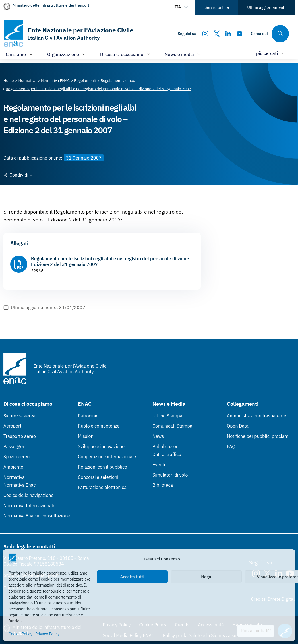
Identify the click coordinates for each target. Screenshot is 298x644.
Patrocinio (88, 416)
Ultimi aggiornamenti (266, 7)
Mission (86, 436)
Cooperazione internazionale (107, 456)
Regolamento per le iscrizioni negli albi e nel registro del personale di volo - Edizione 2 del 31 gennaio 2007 (110, 261)
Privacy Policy (47, 634)
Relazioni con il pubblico (102, 467)
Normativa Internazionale (29, 505)
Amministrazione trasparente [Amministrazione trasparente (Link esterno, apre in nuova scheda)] (256, 416)
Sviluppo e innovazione (101, 446)
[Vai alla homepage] (68, 34)
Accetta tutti (132, 576)
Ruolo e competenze (98, 426)
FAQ (231, 446)
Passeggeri (14, 446)
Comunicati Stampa (172, 426)
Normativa (14, 477)
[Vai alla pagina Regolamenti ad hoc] (118, 80)
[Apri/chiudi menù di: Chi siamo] (19, 54)
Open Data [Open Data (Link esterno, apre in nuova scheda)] (238, 426)
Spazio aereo (16, 456)
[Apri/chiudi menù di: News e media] (183, 54)
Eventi (158, 464)
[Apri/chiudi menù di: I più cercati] (269, 53)
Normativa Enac (19, 485)
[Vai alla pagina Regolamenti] (85, 80)
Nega (206, 576)
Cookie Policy (20, 634)
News (158, 436)
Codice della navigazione (28, 495)
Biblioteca (162, 485)
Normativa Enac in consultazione (36, 516)
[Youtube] (239, 33)
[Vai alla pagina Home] (8, 80)
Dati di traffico (166, 454)
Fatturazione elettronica (102, 487)
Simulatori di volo (170, 475)
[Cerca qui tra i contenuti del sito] (270, 33)
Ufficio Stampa (167, 416)
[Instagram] (205, 33)
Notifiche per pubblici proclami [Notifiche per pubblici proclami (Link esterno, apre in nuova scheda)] (258, 436)
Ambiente (13, 467)
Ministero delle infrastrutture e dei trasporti (51, 5)
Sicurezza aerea (19, 416)
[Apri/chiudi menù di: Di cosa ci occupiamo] (125, 54)
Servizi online (216, 7)
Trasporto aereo (19, 436)
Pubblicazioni (166, 446)
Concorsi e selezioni (98, 477)
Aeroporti (13, 426)
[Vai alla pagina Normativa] (27, 80)
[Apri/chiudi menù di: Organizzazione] (67, 54)
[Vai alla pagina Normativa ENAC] (55, 80)
